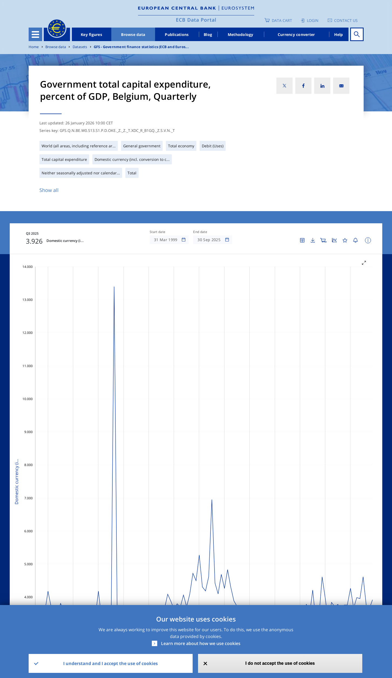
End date (200, 232)
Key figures (91, 34)
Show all (49, 190)
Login (313, 20)
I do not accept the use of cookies (280, 663)
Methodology (240, 34)
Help (338, 34)
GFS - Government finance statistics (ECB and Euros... (141, 47)
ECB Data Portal (196, 19)
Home (34, 47)
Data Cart (282, 20)
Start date (157, 232)
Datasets (80, 47)
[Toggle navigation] (35, 34)
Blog (208, 34)
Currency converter (296, 34)
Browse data (133, 34)
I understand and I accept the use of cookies (110, 663)
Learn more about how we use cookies (200, 643)
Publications (177, 34)
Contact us (346, 20)
